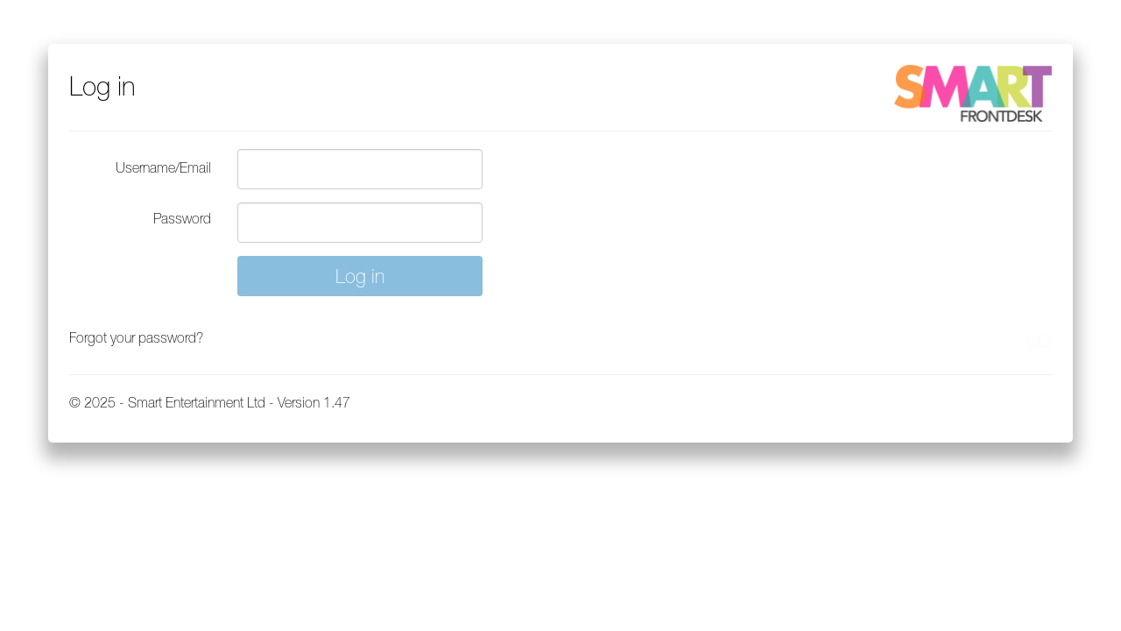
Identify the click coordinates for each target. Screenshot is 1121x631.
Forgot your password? (136, 337)
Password (182, 218)
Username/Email (163, 167)
